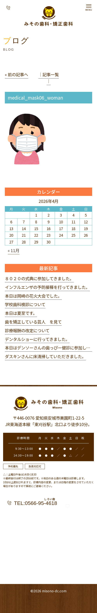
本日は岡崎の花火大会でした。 (33, 296)
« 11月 (13, 250)
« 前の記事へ (16, 74)
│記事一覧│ (48, 77)
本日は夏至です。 (21, 313)
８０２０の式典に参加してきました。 (39, 278)
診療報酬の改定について (27, 330)
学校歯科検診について (25, 304)
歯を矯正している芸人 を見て (33, 322)
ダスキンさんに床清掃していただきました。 (45, 356)
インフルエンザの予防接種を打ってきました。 (47, 287)
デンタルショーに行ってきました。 (37, 339)
